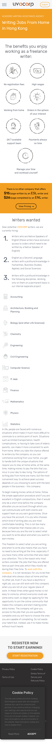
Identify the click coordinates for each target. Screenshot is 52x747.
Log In (45, 4)
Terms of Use (8, 677)
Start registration (25, 655)
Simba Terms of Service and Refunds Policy (38, 677)
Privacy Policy (8, 669)
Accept (31, 734)
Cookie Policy (37, 669)
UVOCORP (22, 227)
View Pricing (26, 206)
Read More (13, 734)
